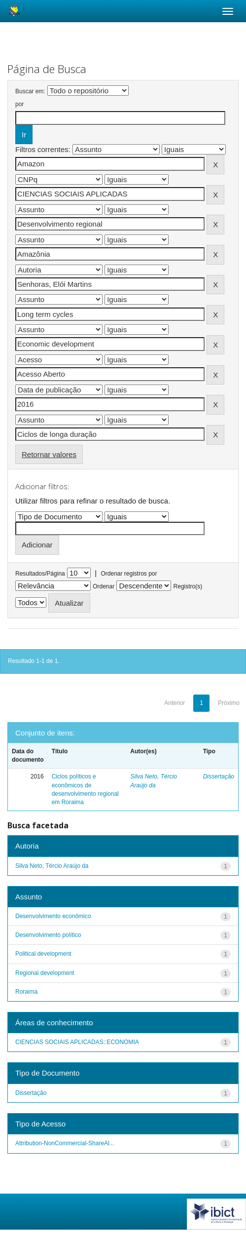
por (19, 104)
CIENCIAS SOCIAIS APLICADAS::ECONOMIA (77, 1042)
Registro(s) (188, 586)
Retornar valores (49, 454)
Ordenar (103, 586)
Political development (43, 953)
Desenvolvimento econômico (53, 916)
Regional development (44, 972)
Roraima (26, 991)
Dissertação (218, 776)
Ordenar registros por (129, 573)
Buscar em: (30, 91)
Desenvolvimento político (48, 934)
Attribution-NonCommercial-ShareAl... (64, 1143)
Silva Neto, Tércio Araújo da (52, 865)
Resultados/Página (40, 573)
